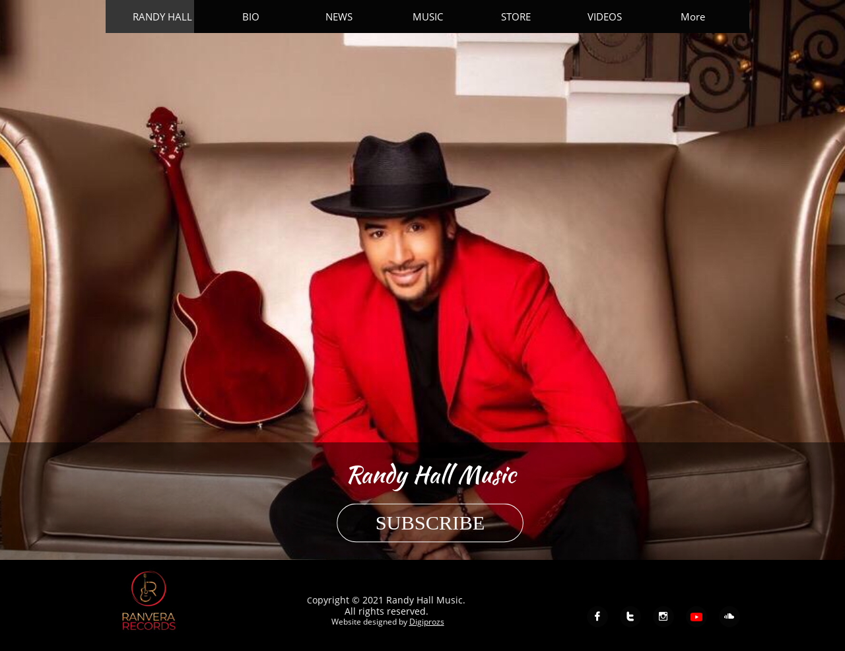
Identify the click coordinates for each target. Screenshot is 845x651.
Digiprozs (426, 621)
